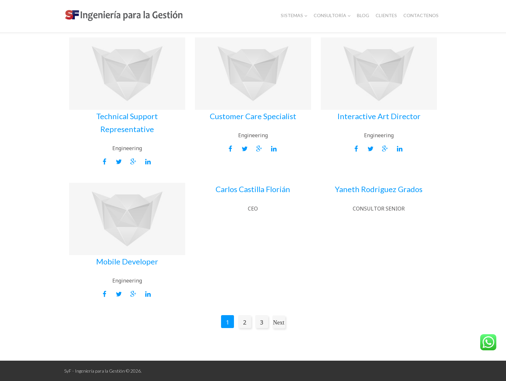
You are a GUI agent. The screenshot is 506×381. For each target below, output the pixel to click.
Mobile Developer (127, 261)
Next (278, 322)
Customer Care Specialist (253, 116)
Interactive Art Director (378, 116)
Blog (363, 15)
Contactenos (421, 15)
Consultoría (332, 15)
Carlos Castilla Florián (253, 189)
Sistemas (294, 15)
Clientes (386, 15)
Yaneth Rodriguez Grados (378, 189)
